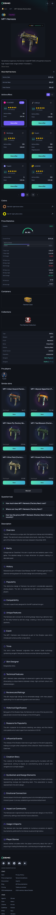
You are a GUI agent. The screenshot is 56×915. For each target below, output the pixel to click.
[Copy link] (50, 103)
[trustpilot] (25, 863)
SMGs (51, 334)
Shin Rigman (48, 358)
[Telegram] (9, 863)
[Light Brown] (28, 207)
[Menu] (52, 3)
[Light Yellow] (28, 214)
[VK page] (14, 863)
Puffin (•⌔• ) (48, 362)
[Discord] (19, 863)
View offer (14, 123)
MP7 (51, 337)
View (14, 414)
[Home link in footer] (28, 858)
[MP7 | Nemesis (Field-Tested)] (28, 87)
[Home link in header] (5, 3)
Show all (28, 491)
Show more (5, 66)
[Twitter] (3, 863)
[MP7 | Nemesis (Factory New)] (28, 77)
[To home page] (4, 9)
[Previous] (18, 195)
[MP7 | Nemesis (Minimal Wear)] (28, 82)
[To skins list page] (10, 9)
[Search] (47, 3)
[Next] (37, 195)
